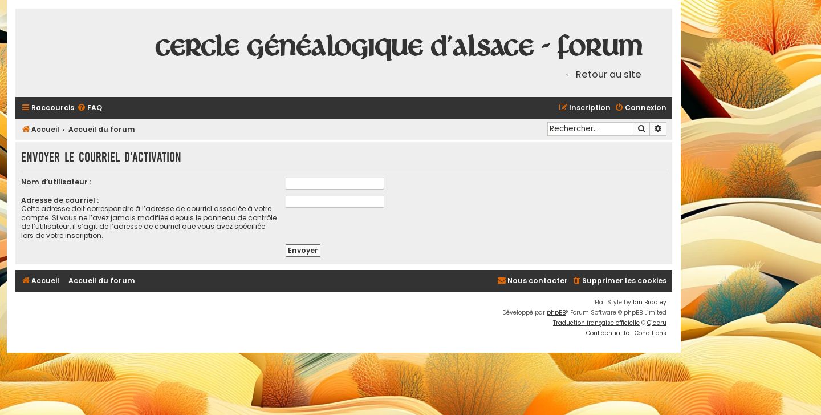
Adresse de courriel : (60, 200)
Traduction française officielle (596, 323)
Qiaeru (656, 323)
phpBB (556, 312)
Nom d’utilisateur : (56, 182)
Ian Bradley (649, 302)
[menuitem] (89, 108)
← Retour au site (603, 74)
